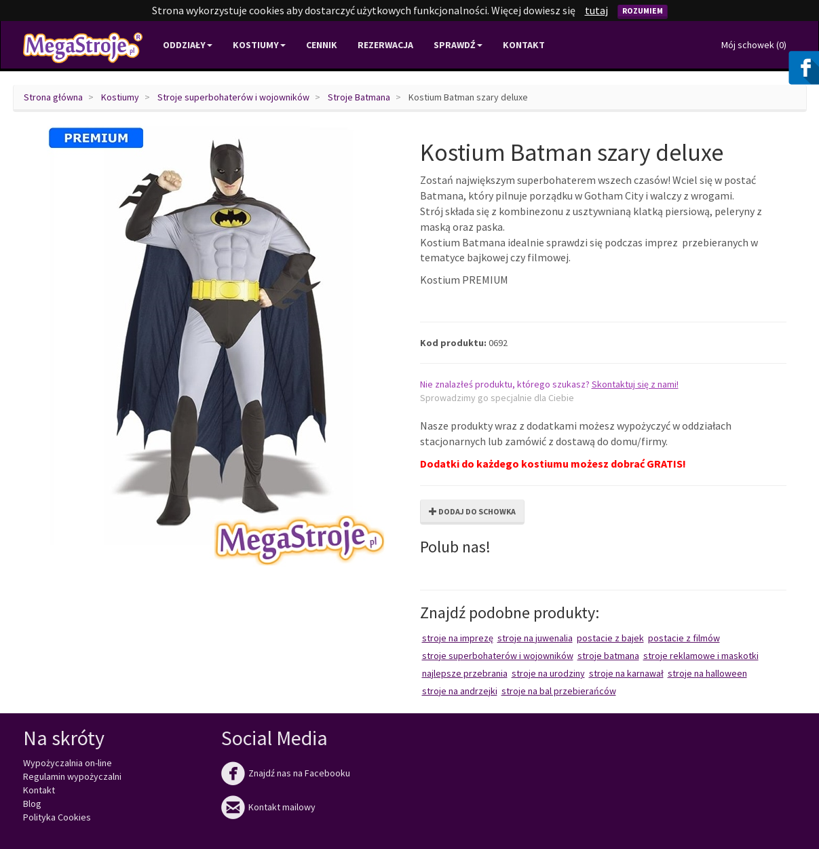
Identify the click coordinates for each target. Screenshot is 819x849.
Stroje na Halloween (707, 673)
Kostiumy (120, 97)
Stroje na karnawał (626, 673)
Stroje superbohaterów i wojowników (233, 97)
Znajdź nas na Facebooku (285, 773)
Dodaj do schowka (472, 511)
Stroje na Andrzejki (459, 691)
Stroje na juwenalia (535, 638)
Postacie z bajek (610, 638)
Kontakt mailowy (268, 807)
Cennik (321, 45)
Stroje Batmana (359, 97)
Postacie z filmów (684, 638)
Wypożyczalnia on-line (67, 763)
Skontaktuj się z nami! (635, 384)
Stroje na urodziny (548, 673)
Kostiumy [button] (259, 45)
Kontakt (524, 45)
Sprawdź (458, 45)
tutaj (596, 10)
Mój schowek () (753, 45)
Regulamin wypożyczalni (72, 776)
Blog (32, 803)
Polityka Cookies (57, 817)
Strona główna (53, 97)
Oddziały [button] (187, 45)
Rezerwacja (385, 45)
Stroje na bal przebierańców (558, 691)
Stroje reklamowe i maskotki (701, 655)
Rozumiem (642, 10)
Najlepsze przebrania (465, 673)
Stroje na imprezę (457, 638)
